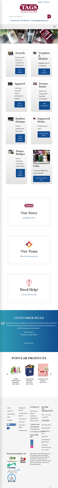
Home (9, 408)
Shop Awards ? (20, 71)
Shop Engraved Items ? (43, 134)
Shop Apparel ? (19, 104)
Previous (7, 374)
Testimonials (11, 414)
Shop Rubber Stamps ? (20, 138)
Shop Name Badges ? (20, 173)
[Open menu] (54, 26)
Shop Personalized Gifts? (41, 179)
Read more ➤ (29, 343)
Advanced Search (21, 426)
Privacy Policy (23, 430)
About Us (10, 411)
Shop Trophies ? (44, 71)
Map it (37, 420)
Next (51, 374)
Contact (9, 420)
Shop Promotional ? (44, 105)
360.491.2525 (15, 20)
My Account (22, 419)
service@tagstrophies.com (39, 20)
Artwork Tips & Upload (23, 414)
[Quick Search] (27, 16)
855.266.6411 (25, 20)
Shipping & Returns (21, 409)
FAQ (8, 417)
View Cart (22, 422)
